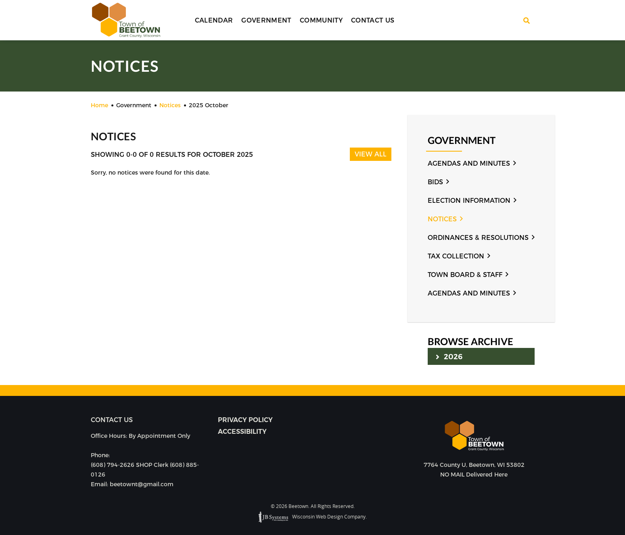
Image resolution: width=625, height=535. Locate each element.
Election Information (469, 200)
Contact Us (373, 20)
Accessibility (242, 431)
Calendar (214, 20)
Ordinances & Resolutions (478, 237)
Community (321, 20)
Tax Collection (456, 256)
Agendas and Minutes (469, 163)
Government (266, 20)
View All (371, 154)
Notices (442, 219)
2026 (449, 356)
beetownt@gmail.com (141, 484)
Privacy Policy (245, 420)
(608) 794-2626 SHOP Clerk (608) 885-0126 (145, 469)
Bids (435, 182)
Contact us (112, 420)
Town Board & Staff (465, 275)
